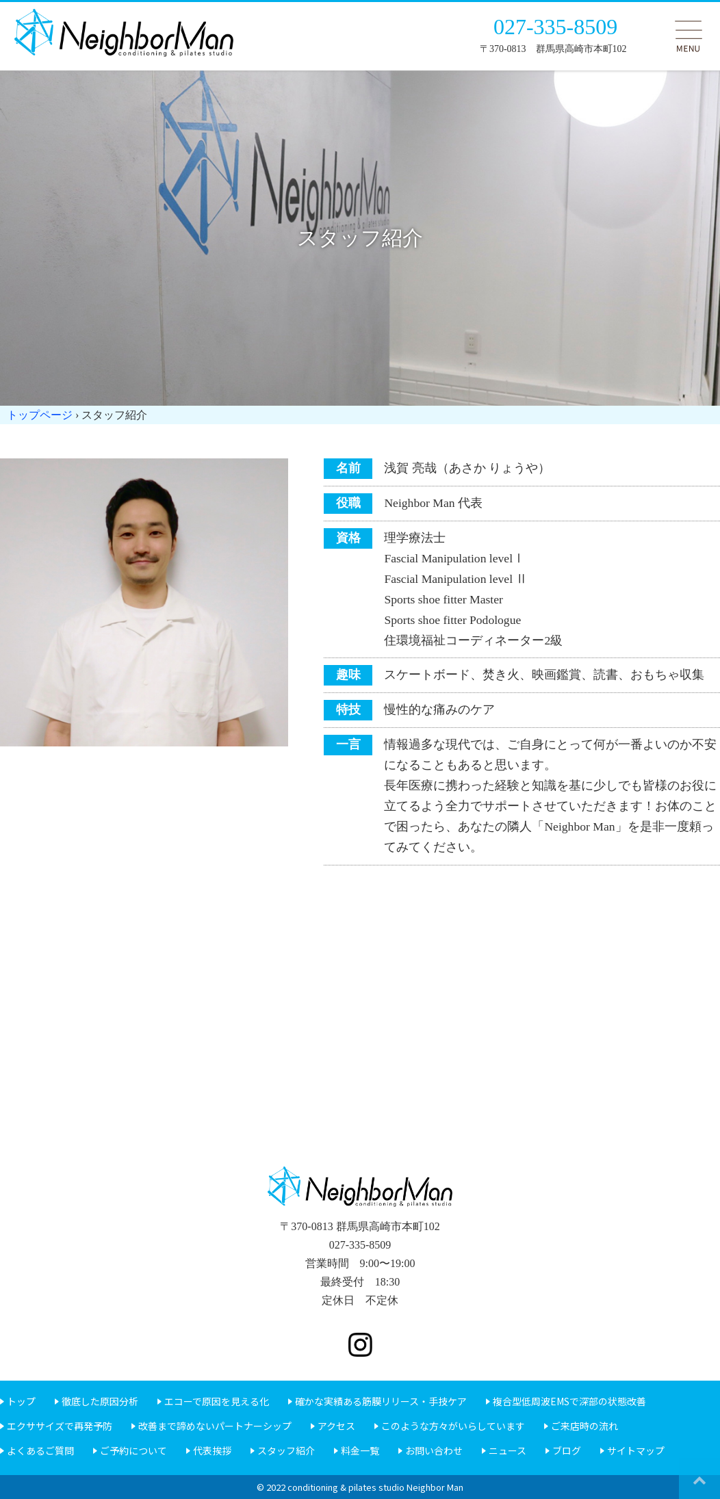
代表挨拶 (212, 1450)
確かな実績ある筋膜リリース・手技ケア (381, 1401)
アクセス (336, 1426)
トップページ (40, 415)
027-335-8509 (555, 26)
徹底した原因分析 (100, 1401)
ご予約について (133, 1450)
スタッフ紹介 (286, 1450)
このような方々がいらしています (453, 1426)
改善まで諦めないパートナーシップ (215, 1426)
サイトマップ (636, 1450)
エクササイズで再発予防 (59, 1426)
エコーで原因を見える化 (216, 1401)
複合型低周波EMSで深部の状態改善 (569, 1401)
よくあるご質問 (40, 1450)
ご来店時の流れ (584, 1426)
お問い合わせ (434, 1450)
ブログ (566, 1450)
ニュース (507, 1450)
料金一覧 (360, 1450)
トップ (21, 1401)
